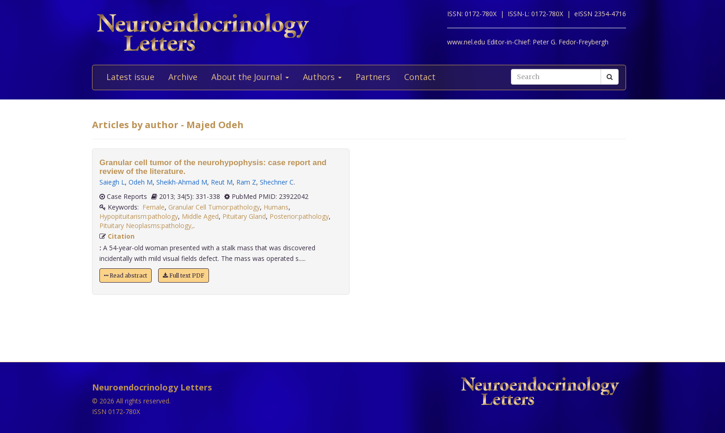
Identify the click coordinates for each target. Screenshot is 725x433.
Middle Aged (200, 216)
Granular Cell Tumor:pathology (214, 207)
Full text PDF (183, 275)
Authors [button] (322, 76)
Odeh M (141, 182)
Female (153, 207)
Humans (276, 207)
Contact (420, 76)
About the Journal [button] (250, 76)
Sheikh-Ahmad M (181, 182)
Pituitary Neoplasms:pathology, (146, 225)
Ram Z (246, 182)
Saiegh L (112, 182)
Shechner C (277, 182)
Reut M (222, 182)
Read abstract (125, 275)
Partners (373, 76)
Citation (121, 236)
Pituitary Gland (244, 216)
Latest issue (130, 76)
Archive (182, 76)
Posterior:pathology (299, 216)
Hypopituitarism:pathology (138, 216)
